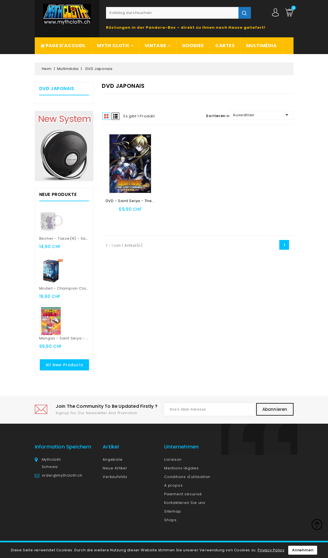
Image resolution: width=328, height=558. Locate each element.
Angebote (112, 459)
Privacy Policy (271, 550)
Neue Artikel (115, 468)
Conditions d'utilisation (187, 476)
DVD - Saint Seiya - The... (130, 200)
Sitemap (172, 511)
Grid (106, 116)
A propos (173, 485)
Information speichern (63, 446)
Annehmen (302, 550)
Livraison (173, 459)
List (115, 116)
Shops (170, 520)
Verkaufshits (115, 476)
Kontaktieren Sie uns (184, 502)
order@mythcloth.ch (62, 475)
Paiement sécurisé (183, 494)
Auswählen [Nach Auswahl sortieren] (261, 114)
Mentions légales (181, 468)
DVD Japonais (56, 88)
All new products (64, 365)
